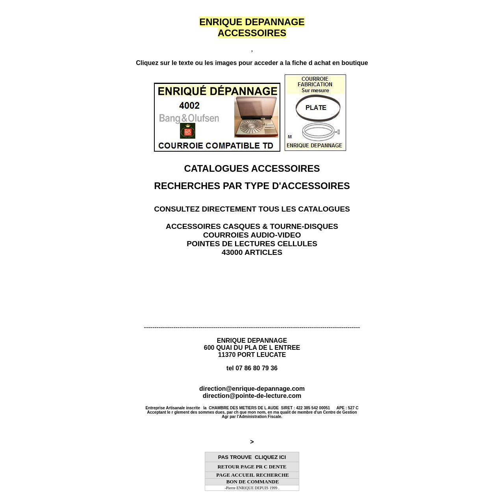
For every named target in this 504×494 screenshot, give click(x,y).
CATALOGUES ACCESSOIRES (252, 168)
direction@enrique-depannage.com (252, 388)
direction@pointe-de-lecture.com (252, 395)
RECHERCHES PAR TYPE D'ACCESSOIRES (252, 185)
